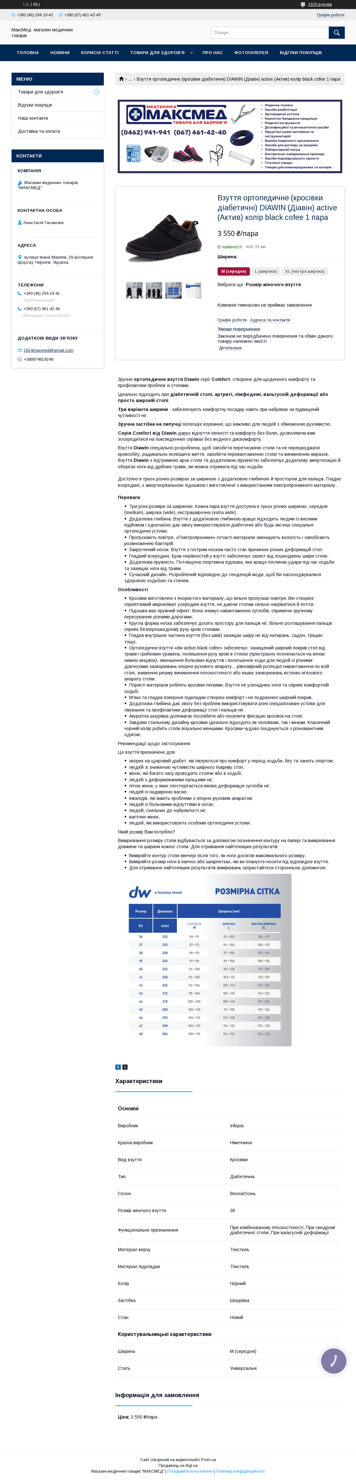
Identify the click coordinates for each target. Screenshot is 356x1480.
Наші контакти (33, 118)
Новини (60, 52)
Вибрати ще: (259, 284)
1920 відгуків (320, 4)
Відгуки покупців (301, 52)
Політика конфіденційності (240, 1471)
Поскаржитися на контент (190, 1471)
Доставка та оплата (39, 131)
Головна (28, 52)
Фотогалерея (251, 52)
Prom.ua (208, 1460)
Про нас (213, 52)
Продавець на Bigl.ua (178, 1465)
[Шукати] (337, 33)
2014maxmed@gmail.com (48, 350)
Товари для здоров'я (157, 52)
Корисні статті (100, 52)
